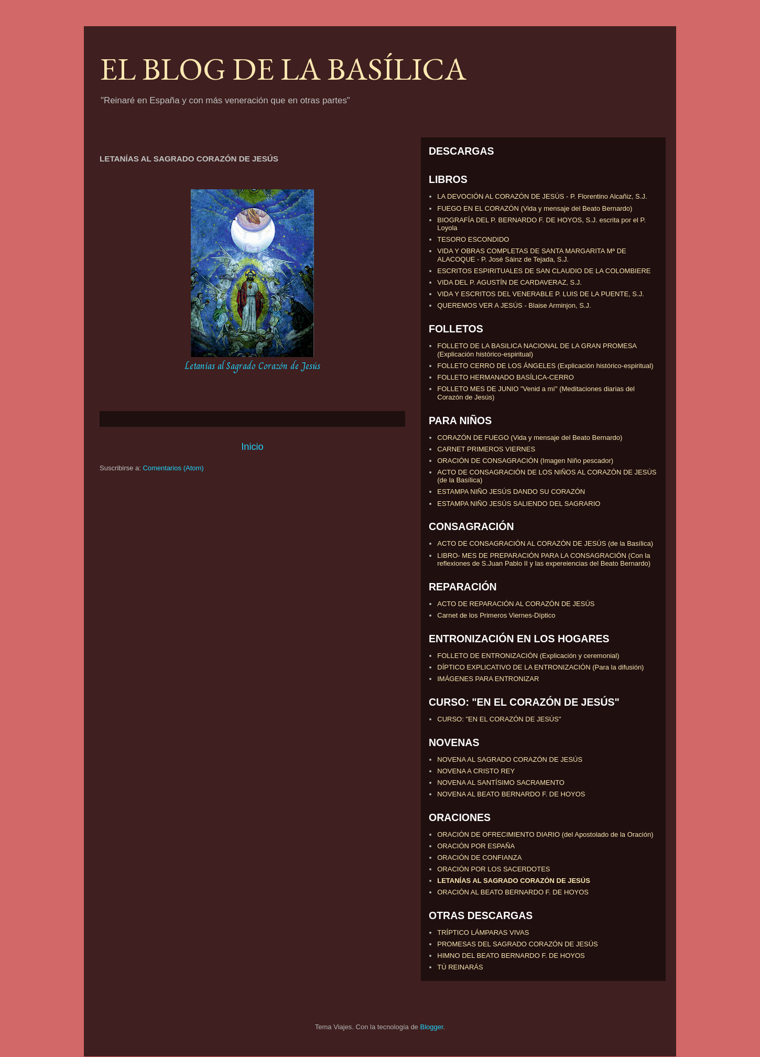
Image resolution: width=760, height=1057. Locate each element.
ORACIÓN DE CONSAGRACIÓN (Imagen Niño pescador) (525, 461)
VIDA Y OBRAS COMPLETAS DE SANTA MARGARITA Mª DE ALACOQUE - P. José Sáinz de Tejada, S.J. (531, 255)
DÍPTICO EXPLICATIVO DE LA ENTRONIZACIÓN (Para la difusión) (540, 667)
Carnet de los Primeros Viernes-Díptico (496, 615)
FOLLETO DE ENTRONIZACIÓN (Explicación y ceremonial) (528, 656)
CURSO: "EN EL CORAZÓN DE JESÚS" (499, 719)
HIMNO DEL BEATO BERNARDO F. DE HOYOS (510, 955)
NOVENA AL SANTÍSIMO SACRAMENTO (500, 782)
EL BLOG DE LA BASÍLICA (283, 68)
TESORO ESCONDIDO (473, 239)
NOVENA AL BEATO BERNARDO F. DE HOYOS (511, 794)
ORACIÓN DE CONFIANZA (479, 857)
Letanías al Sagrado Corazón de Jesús (252, 366)
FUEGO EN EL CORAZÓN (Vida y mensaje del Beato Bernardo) (534, 208)
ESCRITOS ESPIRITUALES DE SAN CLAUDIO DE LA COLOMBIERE (543, 271)
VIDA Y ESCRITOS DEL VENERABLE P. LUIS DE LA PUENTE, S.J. (540, 294)
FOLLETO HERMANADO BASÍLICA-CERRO (505, 377)
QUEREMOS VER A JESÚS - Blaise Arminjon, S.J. (514, 305)
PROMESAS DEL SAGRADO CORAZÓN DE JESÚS (517, 944)
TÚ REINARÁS (460, 967)
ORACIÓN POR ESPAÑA (476, 846)
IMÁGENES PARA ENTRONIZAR (488, 679)
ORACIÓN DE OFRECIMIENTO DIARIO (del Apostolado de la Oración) (545, 834)
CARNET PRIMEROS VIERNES (486, 449)
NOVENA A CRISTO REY (476, 771)
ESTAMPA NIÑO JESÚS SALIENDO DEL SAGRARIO (518, 504)
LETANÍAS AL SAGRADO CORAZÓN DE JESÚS (513, 881)
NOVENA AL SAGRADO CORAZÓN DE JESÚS (509, 759)
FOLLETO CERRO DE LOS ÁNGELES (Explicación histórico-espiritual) (545, 366)
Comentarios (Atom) (173, 468)
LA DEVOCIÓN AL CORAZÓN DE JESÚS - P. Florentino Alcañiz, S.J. (542, 196)
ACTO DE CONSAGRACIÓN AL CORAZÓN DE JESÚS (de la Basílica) (545, 543)
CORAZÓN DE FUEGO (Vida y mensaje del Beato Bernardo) (529, 437)
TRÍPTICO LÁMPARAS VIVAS (483, 932)
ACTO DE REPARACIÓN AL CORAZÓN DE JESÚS (515, 604)
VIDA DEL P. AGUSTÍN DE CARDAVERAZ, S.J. (509, 282)
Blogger (431, 1027)
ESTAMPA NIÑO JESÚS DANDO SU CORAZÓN (511, 491)
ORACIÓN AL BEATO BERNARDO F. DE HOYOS (513, 892)
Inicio (252, 446)
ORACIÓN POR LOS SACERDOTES (493, 869)
